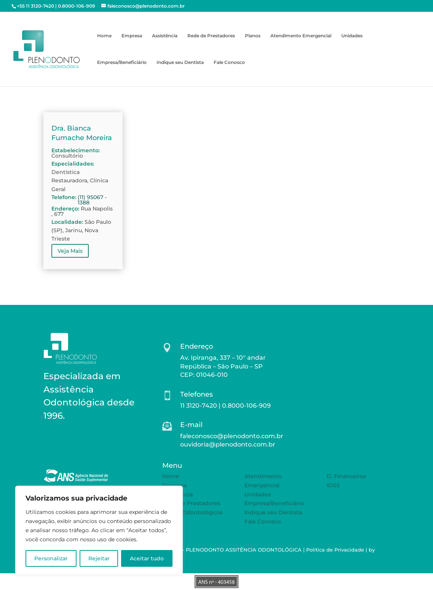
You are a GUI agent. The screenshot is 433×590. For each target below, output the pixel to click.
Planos (252, 35)
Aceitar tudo (147, 558)
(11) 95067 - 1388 (92, 200)
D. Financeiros (346, 476)
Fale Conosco (229, 62)
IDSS (333, 485)
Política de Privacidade (335, 550)
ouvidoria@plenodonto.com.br (227, 444)
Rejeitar (99, 558)
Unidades (352, 35)
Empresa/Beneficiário (122, 62)
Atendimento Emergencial (300, 35)
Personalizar (51, 558)
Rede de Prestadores (211, 35)
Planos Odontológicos (192, 512)
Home (104, 35)
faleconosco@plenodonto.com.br (231, 436)
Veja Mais (70, 250)
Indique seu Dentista (180, 62)
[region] (99, 530)
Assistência (164, 35)
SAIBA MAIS (73, 440)
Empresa (131, 35)
